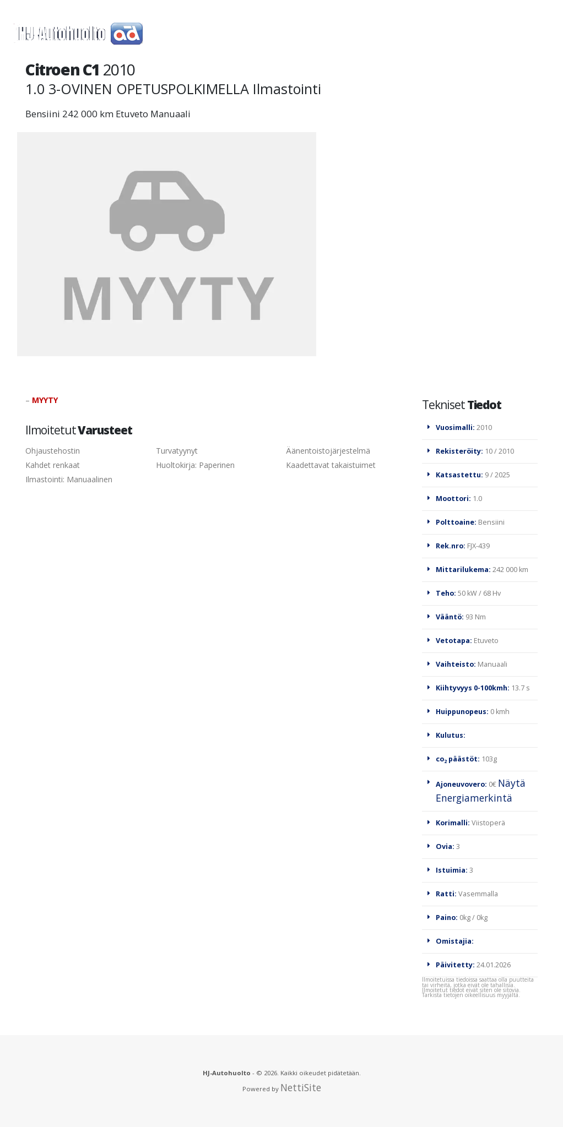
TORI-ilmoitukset (388, 33)
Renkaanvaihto (486, 33)
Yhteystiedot (252, 100)
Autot (314, 33)
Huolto (202, 33)
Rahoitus (179, 100)
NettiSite (300, 1087)
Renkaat (260, 33)
